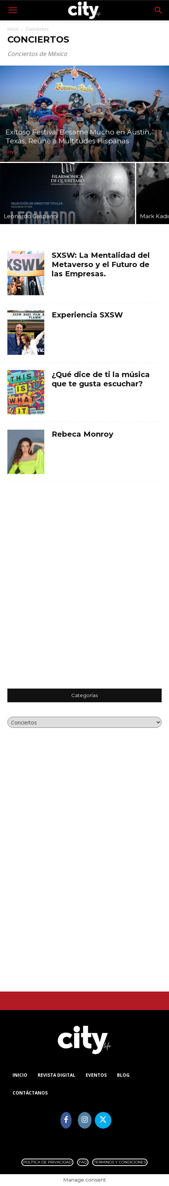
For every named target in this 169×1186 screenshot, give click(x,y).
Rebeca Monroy (82, 434)
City (10, 151)
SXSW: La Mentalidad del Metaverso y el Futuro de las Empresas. (101, 264)
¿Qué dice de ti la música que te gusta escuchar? (101, 379)
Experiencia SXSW (87, 314)
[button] (12, 10)
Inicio (12, 29)
